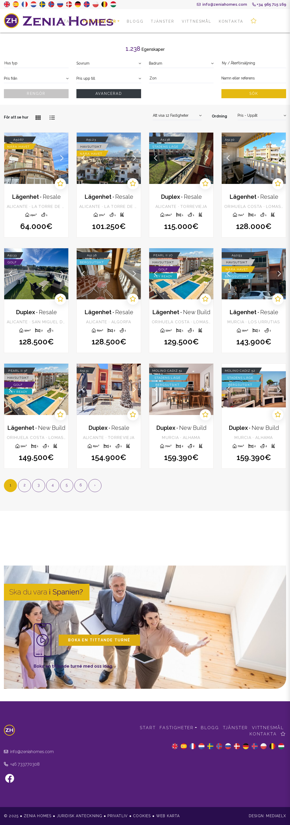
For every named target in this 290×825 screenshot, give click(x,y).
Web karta (168, 816)
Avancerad (108, 93)
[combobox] (36, 63)
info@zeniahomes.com (222, 4)
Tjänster (162, 21)
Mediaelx (276, 816)
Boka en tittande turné (99, 640)
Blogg (135, 21)
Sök (253, 93)
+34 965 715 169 (269, 4)
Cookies (142, 816)
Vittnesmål (197, 21)
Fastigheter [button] (100, 21)
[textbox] (36, 63)
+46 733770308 (22, 764)
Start (68, 21)
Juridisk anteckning (79, 816)
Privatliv (117, 816)
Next (61, 158)
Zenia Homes (58, 21)
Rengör (36, 93)
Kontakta (231, 21)
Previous (10, 158)
